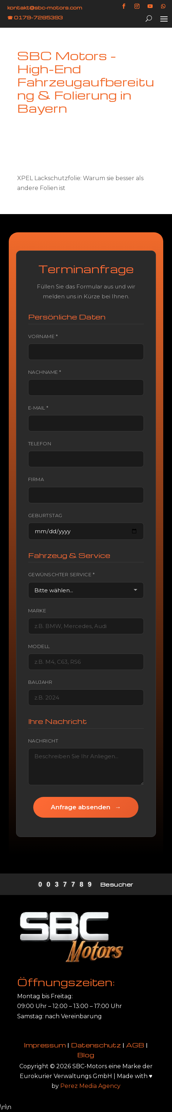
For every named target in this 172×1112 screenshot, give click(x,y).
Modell (39, 646)
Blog (85, 1054)
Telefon (39, 443)
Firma (36, 479)
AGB (135, 1045)
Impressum (45, 1045)
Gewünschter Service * (61, 574)
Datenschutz (96, 1045)
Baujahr (40, 682)
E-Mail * (38, 408)
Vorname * (43, 336)
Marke (37, 610)
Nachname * (44, 372)
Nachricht (43, 741)
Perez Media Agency (90, 1085)
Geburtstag (45, 515)
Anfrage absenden (86, 807)
